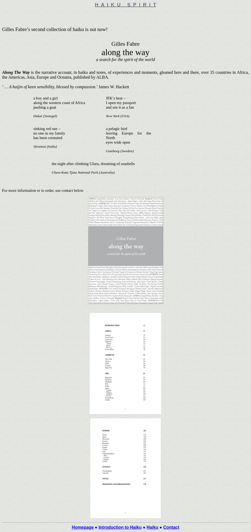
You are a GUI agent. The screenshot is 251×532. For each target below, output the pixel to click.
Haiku (152, 527)
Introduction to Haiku (120, 527)
